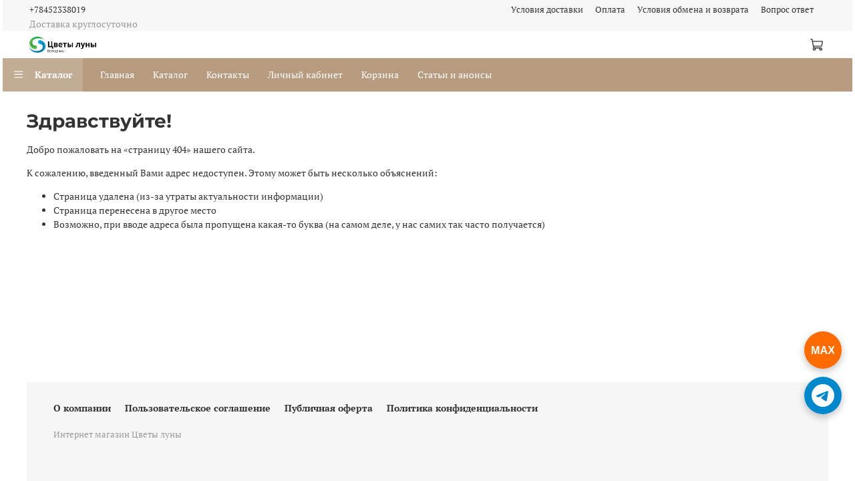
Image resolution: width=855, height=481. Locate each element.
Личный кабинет (305, 74)
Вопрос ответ (787, 9)
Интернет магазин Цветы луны (117, 434)
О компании (82, 408)
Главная (117, 74)
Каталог (43, 74)
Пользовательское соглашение (198, 408)
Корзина (380, 74)
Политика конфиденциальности (462, 408)
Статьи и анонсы (454, 74)
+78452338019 (57, 9)
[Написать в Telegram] (823, 395)
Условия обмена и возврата (693, 9)
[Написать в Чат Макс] (823, 350)
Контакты (227, 74)
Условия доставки (547, 9)
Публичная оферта (329, 408)
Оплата (610, 9)
